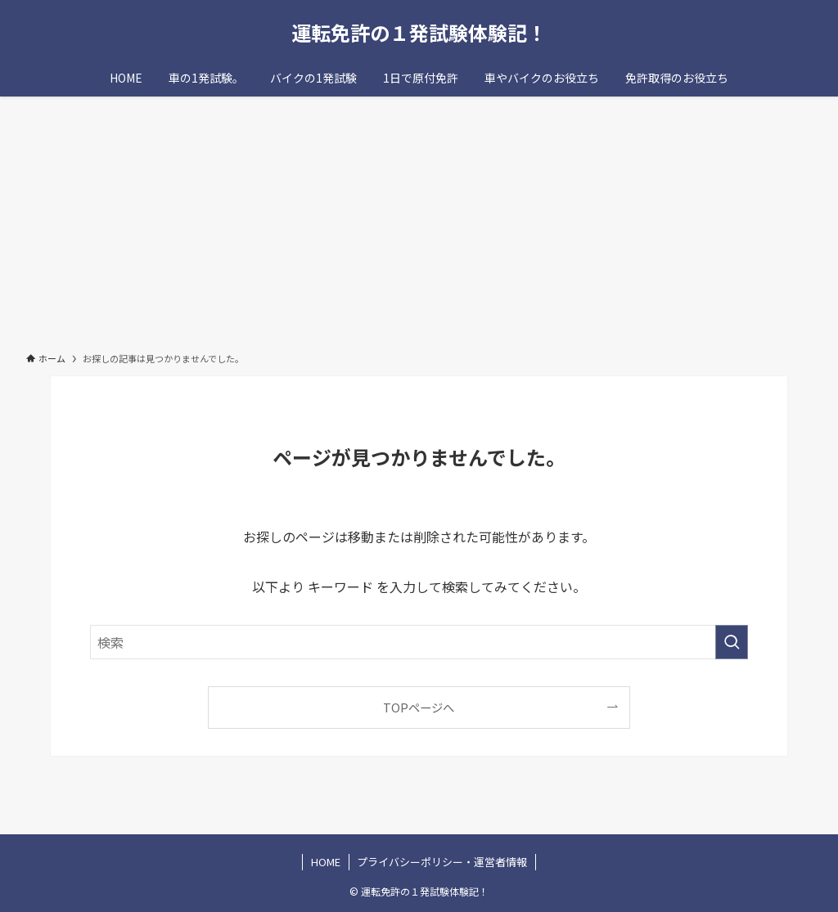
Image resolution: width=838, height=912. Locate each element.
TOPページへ (418, 707)
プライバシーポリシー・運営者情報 (442, 861)
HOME (325, 861)
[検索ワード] (419, 642)
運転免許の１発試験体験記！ (419, 33)
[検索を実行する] (731, 642)
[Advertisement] (419, 219)
